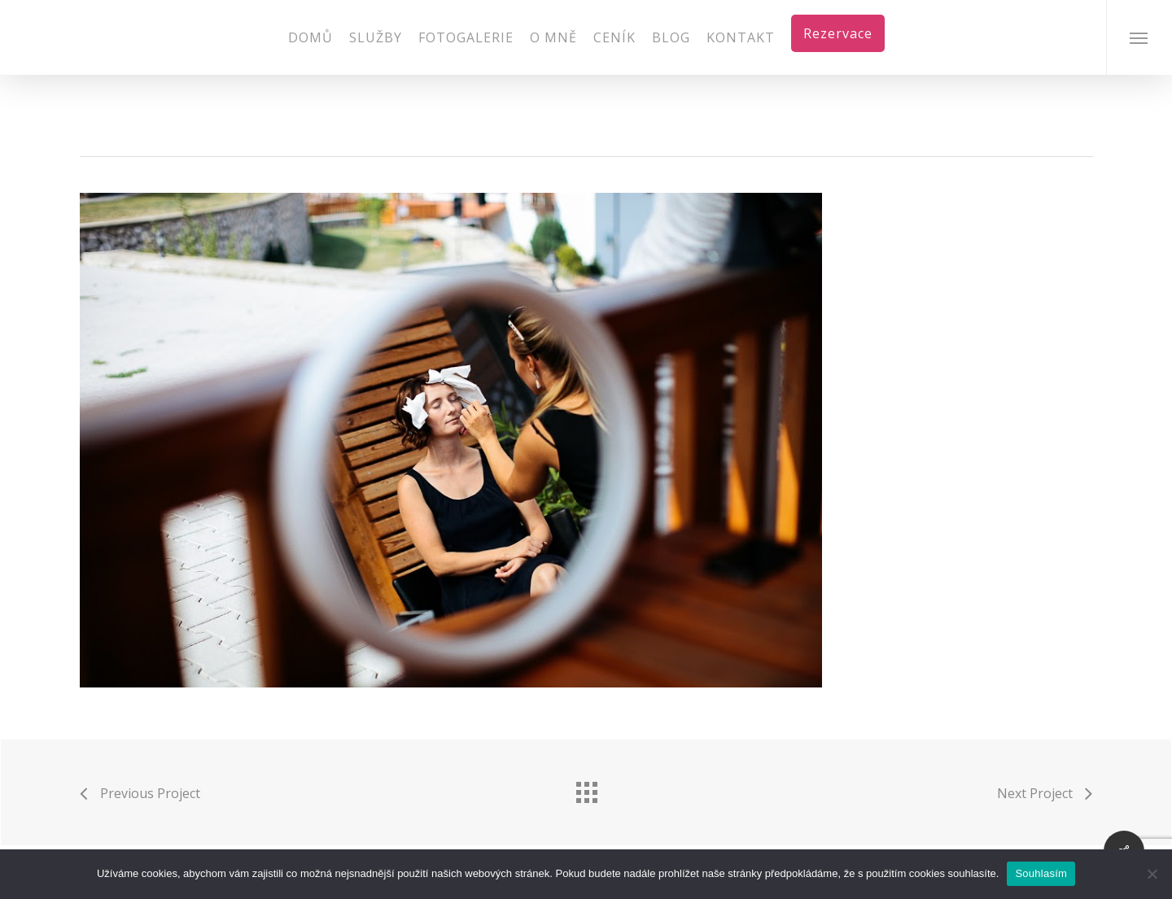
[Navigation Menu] (1139, 37)
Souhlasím (1041, 873)
